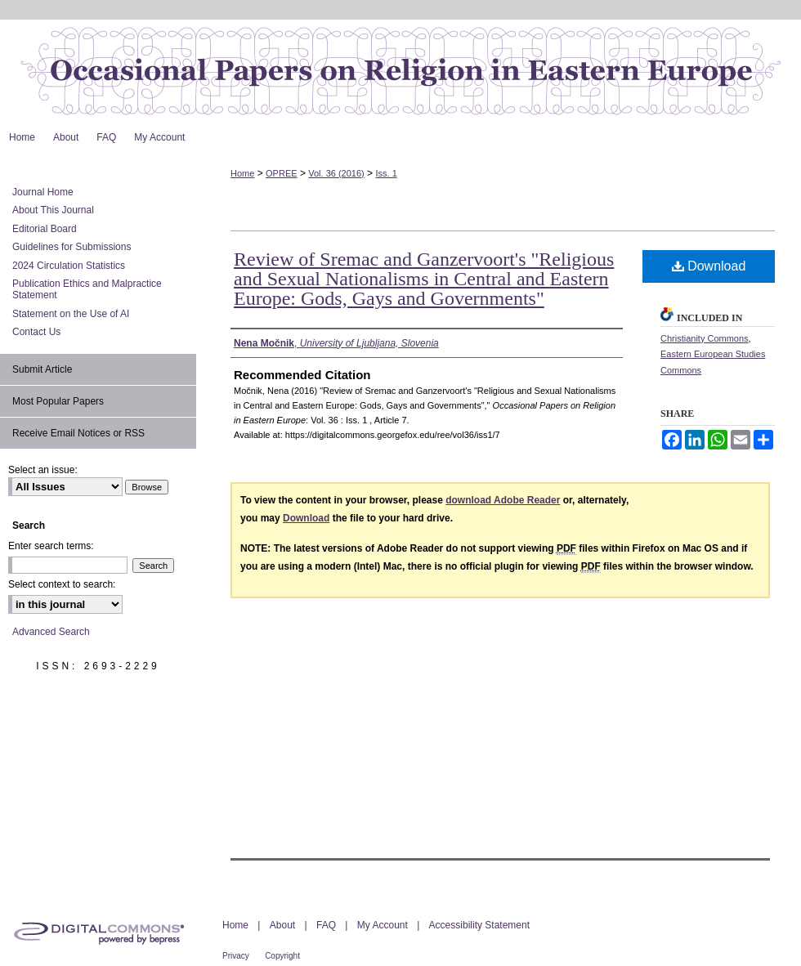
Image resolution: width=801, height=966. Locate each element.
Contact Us (36, 332)
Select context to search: (61, 584)
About (282, 925)
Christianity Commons (704, 338)
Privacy (235, 955)
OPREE (282, 173)
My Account (382, 925)
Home (242, 173)
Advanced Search (51, 631)
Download (709, 266)
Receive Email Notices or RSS (78, 433)
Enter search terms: (51, 546)
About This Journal (53, 210)
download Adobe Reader (502, 500)
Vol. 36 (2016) (336, 173)
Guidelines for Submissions (71, 247)
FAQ (326, 925)
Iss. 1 (385, 173)
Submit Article (42, 369)
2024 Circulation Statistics (68, 265)
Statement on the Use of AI (70, 314)
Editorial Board (44, 229)
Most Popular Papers (58, 401)
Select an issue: (43, 470)
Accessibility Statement (479, 925)
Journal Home (43, 192)
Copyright (282, 955)
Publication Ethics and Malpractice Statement (87, 289)
